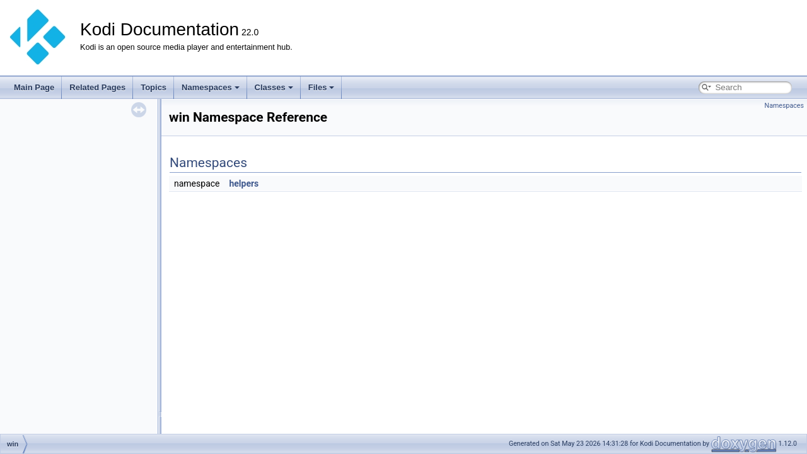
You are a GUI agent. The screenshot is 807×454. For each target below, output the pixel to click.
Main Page (34, 87)
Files (321, 87)
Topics (153, 87)
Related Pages (97, 87)
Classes (274, 87)
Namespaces (211, 87)
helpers (243, 183)
